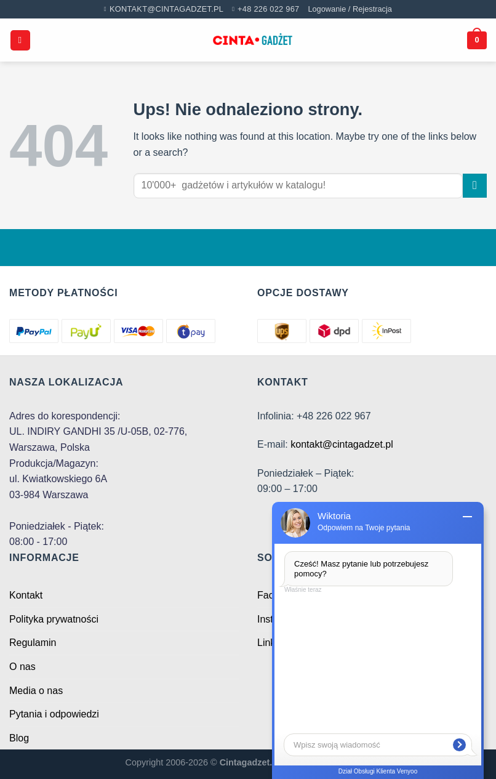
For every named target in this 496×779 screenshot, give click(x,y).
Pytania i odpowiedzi (54, 714)
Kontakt (25, 595)
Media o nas (36, 690)
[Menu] (20, 40)
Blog (19, 738)
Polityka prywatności (53, 619)
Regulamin (32, 642)
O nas (22, 666)
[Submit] (475, 186)
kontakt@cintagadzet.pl (341, 444)
